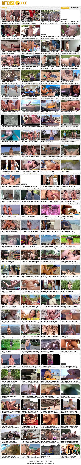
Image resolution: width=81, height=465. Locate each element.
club (33, 262)
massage (69, 98)
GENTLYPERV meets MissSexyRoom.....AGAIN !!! (69, 216)
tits (35, 23)
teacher (48, 158)
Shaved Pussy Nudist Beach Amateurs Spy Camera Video (10, 111)
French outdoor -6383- (28, 81)
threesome (72, 442)
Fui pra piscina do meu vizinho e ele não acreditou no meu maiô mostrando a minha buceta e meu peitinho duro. (50, 36)
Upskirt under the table (8, 441)
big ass (38, 53)
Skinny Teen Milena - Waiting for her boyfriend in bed (30, 396)
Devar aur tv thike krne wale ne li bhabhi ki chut (70, 96)
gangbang (71, 83)
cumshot (16, 83)
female (32, 23)
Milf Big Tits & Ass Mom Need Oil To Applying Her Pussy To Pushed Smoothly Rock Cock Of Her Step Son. (70, 22)
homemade (73, 397)
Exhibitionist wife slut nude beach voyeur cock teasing (69, 411)
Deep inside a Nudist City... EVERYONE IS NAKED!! (9, 261)
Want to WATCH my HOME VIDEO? (68, 186)
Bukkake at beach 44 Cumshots (11, 22)
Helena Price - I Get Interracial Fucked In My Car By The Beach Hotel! (70, 126)
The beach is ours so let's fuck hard (50, 96)
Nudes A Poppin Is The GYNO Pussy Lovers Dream (69, 111)
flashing (4, 38)
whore (36, 367)
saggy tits (27, 382)
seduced (72, 38)
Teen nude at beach (47, 396)
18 (12, 158)
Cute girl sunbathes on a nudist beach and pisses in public (50, 81)
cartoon (48, 188)
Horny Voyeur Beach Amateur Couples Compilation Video (10, 66)
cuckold (72, 128)
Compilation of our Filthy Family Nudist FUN (29, 426)
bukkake (66, 352)
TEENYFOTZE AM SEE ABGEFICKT (67, 291)
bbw (16, 337)
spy (58, 53)
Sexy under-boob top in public (10, 171)
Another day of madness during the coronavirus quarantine (31, 201)
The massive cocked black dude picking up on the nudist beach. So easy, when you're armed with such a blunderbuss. (49, 411)
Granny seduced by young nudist (68, 36)
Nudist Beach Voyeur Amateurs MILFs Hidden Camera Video (11, 411)
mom (69, 23)
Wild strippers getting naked (30, 66)
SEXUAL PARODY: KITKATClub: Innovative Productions (50, 216)
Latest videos (75, 8)
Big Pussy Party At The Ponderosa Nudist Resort (9, 291)
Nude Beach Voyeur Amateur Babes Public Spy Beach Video (30, 231)
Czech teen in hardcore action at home (30, 336)
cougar (77, 188)
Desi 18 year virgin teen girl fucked (29, 186)
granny (62, 38)
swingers (43, 173)
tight (35, 188)
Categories (37, 461)
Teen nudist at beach (8, 156)
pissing (31, 203)
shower (38, 277)
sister (29, 218)
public (28, 23)
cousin (73, 248)
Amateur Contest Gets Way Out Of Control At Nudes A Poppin (50, 22)
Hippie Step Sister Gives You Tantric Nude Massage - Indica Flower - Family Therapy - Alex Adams (11, 306)
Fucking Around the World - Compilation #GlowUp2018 (69, 456)
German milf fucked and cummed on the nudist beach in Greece (31, 456)
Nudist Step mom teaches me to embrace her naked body (49, 231)
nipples (33, 158)
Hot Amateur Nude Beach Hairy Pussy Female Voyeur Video (30, 171)
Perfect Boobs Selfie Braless (30, 351)
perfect (49, 233)
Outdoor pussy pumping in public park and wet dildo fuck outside (10, 381)
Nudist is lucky (45, 456)
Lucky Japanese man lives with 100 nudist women (50, 336)
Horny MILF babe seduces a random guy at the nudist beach (50, 441)
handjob (9, 53)
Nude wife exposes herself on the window (70, 51)
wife (53, 23)
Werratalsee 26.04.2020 (9, 456)
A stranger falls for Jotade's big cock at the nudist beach (69, 276)
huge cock (4, 128)
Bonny (3, 336)
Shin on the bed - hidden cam (49, 51)
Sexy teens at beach (7, 426)
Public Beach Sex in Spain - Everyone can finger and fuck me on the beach (10, 36)
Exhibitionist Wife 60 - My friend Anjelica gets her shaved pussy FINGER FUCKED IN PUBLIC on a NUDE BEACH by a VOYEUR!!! (31, 51)
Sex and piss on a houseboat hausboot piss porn (30, 381)
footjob (18, 143)
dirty (10, 38)
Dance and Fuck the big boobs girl (10, 246)
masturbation (48, 83)
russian (6, 233)
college (78, 397)
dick (18, 128)
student (55, 158)
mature (12, 337)
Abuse (50, 461)
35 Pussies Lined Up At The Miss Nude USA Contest (49, 261)
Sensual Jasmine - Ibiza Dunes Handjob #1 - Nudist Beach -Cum (11, 51)
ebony (32, 98)
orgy (57, 337)
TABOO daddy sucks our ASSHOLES (48, 426)
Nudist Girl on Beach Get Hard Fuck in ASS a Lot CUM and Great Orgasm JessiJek (10, 186)
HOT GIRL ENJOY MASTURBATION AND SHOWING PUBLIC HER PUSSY (11, 351)
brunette (30, 83)
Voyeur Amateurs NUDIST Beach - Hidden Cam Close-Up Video (10, 366)
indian (73, 98)
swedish (53, 352)
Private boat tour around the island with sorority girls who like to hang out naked (30, 141)
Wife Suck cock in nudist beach (31, 126)
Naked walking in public (28, 246)
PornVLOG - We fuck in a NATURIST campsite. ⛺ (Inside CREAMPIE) (31, 321)
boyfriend (30, 397)
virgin (23, 188)
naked (13, 23)
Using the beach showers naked (68, 141)
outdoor (46, 23)
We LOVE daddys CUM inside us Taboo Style (31, 366)
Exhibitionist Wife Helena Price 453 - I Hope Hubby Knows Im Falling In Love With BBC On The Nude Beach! (50, 381)
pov (36, 38)
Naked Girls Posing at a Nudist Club (30, 261)
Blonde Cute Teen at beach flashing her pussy (69, 321)
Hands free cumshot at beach (30, 111)
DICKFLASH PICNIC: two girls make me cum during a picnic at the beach (30, 306)
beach (18, 23)
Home (31, 461)
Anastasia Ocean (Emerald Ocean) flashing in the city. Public (9, 396)
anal (3, 83)
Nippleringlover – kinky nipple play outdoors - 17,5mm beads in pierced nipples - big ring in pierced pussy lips (30, 291)
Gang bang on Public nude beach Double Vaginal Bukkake (70, 351)
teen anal (52, 427)
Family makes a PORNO (28, 216)
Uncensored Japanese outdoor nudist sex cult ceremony (70, 66)
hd (65, 23)
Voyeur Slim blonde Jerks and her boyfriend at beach (30, 441)
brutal (76, 23)
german (13, 38)
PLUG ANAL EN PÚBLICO (68, 246)
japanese (52, 38)
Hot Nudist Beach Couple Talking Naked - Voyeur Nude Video (10, 216)
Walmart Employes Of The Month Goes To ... (29, 96)
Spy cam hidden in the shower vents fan (30, 276)
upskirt (49, 53)
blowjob (73, 23)
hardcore (35, 337)
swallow (17, 322)
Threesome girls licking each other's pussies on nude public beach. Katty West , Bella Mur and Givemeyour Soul (70, 441)
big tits (30, 53)
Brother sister (65, 396)
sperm (36, 218)
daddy (23, 218)
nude (15, 128)
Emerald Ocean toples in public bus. (11, 276)
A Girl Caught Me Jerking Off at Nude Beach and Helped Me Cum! (11, 321)
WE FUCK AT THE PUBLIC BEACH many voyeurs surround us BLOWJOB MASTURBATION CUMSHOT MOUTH (50, 171)
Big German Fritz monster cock (11, 126)
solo (23, 23)
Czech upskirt (65, 171)
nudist (3, 23)
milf (10, 23)
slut (16, 23)
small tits (53, 83)
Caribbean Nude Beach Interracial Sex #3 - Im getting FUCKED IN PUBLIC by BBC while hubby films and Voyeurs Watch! (70, 231)
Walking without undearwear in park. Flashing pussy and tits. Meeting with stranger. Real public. (50, 306)
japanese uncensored (69, 68)
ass (26, 53)
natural (26, 68)
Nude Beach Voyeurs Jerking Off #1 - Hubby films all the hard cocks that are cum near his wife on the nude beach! (69, 381)
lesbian (28, 98)
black (68, 128)
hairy (46, 38)
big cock (33, 38)
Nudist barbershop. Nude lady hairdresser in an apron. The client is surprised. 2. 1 (49, 291)
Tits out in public (46, 366)
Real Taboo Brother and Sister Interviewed (30, 156)
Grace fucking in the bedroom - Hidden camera (11, 201)
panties (66, 248)
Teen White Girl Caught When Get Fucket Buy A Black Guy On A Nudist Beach (50, 246)
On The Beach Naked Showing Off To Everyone (10, 96)
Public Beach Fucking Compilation (8, 81)
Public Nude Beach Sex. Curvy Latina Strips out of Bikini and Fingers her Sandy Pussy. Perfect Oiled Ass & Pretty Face (50, 276)
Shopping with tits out (28, 22)
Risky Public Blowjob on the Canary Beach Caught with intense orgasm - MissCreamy (50, 126)
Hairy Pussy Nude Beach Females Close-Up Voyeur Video (68, 201)
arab (6, 248)
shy (45, 158)
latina (19, 68)
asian (67, 262)
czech (46, 53)
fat (51, 188)
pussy (76, 98)
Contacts (44, 461)
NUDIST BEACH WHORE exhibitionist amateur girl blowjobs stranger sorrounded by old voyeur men (70, 81)
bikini (56, 23)
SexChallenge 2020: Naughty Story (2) (69, 426)
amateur (7, 23)
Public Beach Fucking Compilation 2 (47, 351)
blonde (29, 38)
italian (67, 83)
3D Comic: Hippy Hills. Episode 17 (50, 186)
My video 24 (64, 336)
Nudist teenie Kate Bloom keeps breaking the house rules (31, 36)
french (23, 83)
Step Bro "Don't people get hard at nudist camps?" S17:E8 (50, 66)
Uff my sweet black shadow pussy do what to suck (69, 366)
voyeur (55, 38)
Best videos (65, 8)
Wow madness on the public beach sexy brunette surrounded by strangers (69, 306)
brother (33, 218)
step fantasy (44, 233)
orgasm (73, 262)
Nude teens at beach (47, 141)
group (52, 158)
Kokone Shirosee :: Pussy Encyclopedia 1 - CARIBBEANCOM (68, 261)
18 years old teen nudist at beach (68, 156)
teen (26, 38)
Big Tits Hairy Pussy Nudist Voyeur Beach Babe (49, 321)
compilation (10, 68)
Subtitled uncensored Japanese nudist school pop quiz (50, 156)
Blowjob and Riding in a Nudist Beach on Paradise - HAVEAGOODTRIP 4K (50, 201)
